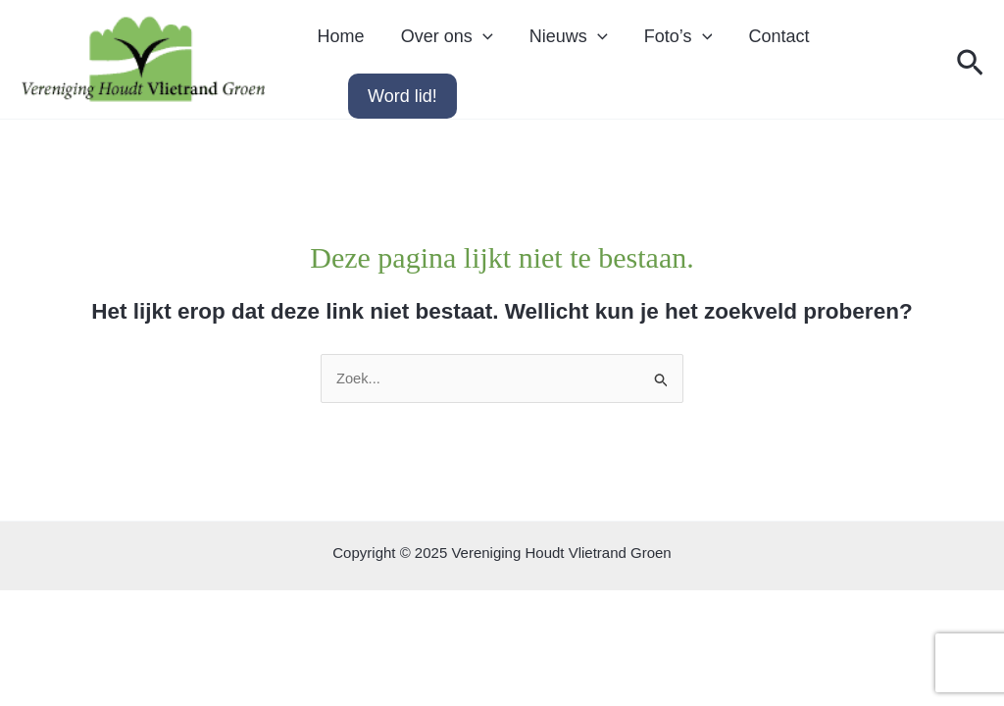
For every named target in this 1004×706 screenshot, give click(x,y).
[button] (970, 70)
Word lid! (402, 109)
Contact (742, 43)
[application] (577, 43)
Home (336, 43)
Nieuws (548, 43)
